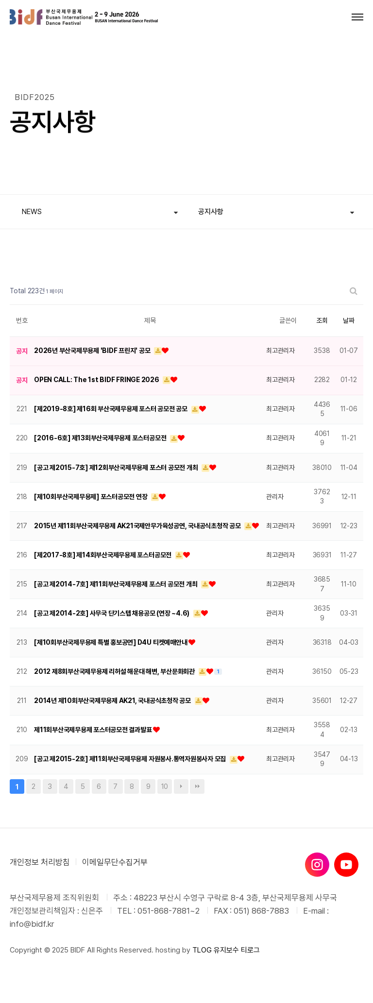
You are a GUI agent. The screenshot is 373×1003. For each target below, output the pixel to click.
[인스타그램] (317, 865)
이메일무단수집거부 (115, 862)
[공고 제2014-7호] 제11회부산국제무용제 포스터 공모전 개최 (116, 584)
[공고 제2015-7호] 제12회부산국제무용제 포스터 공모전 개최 (116, 467)
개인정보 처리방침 (40, 862)
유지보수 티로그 (237, 950)
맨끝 (197, 786)
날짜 (349, 320)
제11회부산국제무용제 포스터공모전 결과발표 (93, 730)
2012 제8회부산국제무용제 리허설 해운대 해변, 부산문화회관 (115, 671)
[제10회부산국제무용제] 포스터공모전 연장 (91, 497)
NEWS (32, 211)
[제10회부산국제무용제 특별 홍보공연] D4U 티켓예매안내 (111, 642)
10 (162, 785)
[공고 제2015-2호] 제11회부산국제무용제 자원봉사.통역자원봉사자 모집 (130, 759)
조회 (322, 320)
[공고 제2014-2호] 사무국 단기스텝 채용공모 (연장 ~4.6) (112, 613)
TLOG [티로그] (202, 950)
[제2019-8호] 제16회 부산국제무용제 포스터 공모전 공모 (111, 409)
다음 (181, 786)
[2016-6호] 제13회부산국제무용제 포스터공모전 (101, 438)
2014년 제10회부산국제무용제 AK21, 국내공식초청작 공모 (113, 700)
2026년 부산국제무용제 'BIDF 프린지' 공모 (93, 350)
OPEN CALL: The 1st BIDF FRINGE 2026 (97, 380)
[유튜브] (346, 865)
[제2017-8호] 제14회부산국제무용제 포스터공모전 (103, 555)
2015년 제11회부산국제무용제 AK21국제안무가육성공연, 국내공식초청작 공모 (138, 526)
